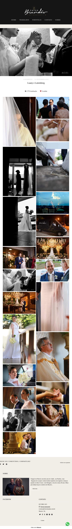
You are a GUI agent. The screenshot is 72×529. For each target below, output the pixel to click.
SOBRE (58, 20)
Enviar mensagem (45, 506)
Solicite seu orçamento (65, 462)
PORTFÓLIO (36, 20)
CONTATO (48, 20)
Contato (42, 520)
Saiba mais (35, 488)
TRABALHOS (24, 20)
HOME (13, 20)
